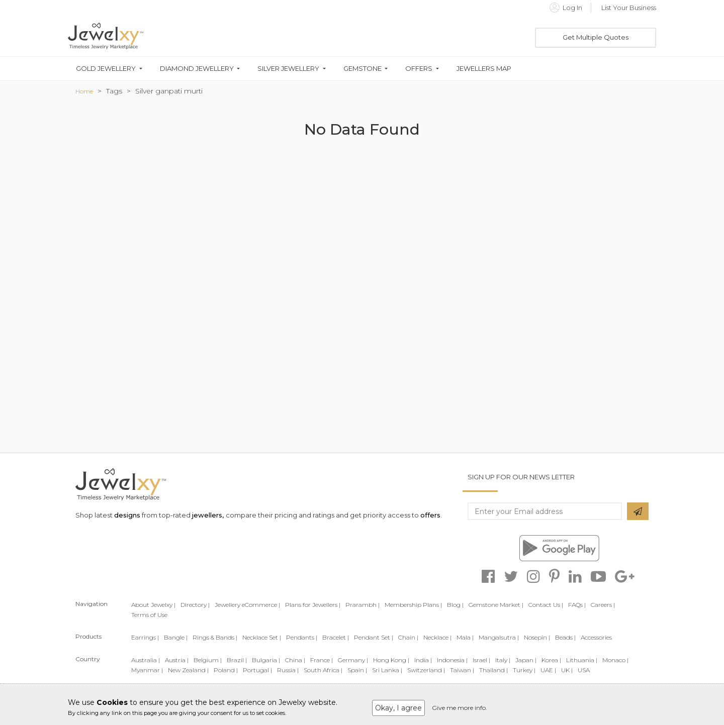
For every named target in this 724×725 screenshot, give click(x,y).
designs (127, 515)
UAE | (548, 670)
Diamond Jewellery (197, 68)
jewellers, (208, 515)
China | (295, 660)
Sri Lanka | (387, 670)
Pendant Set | (373, 637)
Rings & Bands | (215, 637)
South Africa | (323, 670)
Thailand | (493, 670)
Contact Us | (545, 604)
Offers (418, 68)
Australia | (145, 660)
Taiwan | (462, 670)
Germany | (353, 660)
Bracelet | (335, 637)
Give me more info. (459, 707)
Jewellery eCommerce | (247, 604)
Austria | (177, 660)
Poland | (226, 670)
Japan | (525, 660)
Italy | (502, 660)
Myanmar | (147, 670)
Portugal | (257, 670)
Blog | (455, 604)
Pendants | (301, 637)
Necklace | (437, 637)
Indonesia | (452, 660)
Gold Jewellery (106, 68)
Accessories (596, 637)
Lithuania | (581, 660)
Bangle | (176, 637)
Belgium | (208, 660)
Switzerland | (426, 670)
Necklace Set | (261, 637)
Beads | (565, 637)
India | (423, 660)
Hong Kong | (391, 660)
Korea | (551, 660)
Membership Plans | (413, 604)
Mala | (465, 637)
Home (84, 91)
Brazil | (237, 660)
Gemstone (362, 68)
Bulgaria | (266, 660)
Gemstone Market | (496, 604)
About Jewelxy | (153, 604)
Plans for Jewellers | (312, 604)
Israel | (481, 660)
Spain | (357, 670)
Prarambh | (362, 604)
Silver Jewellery (288, 68)
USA (584, 670)
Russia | (288, 670)
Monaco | (615, 660)
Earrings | (145, 637)
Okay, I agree (398, 707)
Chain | (408, 637)
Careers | (603, 604)
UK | (567, 670)
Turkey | (524, 670)
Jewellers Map (484, 68)
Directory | (195, 604)
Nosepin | (537, 637)
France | (321, 660)
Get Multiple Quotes (595, 37)
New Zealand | (188, 670)
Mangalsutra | (499, 637)
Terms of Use (149, 614)
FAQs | (577, 604)
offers (430, 515)
